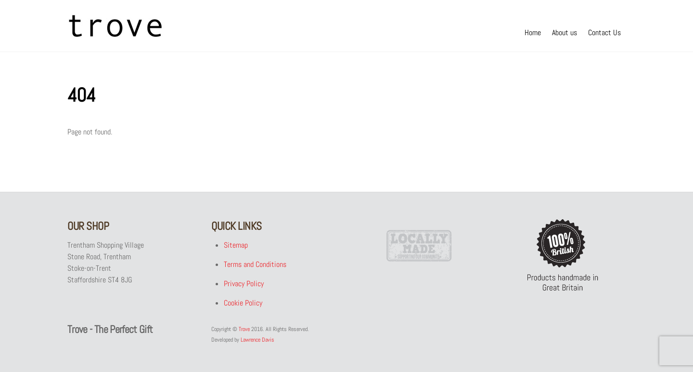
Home (533, 32)
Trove (244, 329)
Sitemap (236, 245)
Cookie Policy (243, 303)
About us (564, 32)
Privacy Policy (244, 284)
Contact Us (604, 32)
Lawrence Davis (257, 340)
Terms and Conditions (255, 264)
